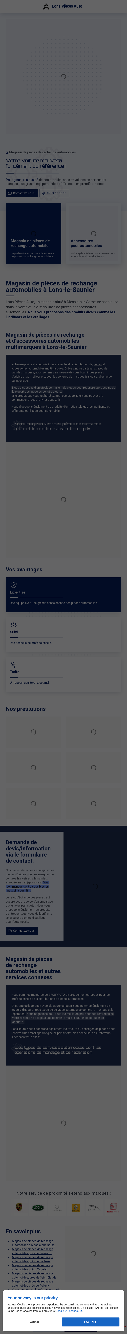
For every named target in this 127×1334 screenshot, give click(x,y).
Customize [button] (34, 1322)
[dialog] (63, 1310)
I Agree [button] (90, 1322)
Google (59, 1311)
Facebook (73, 1311)
